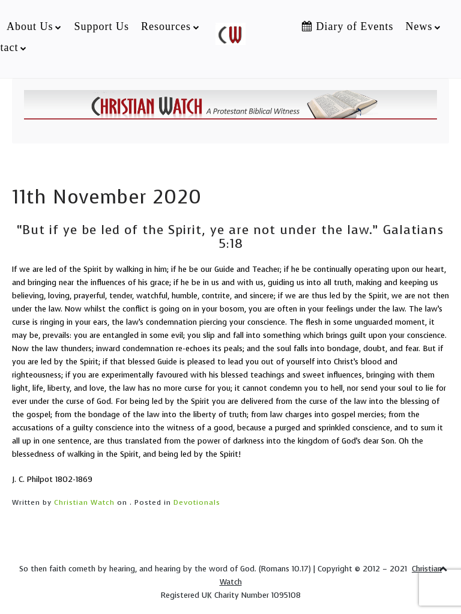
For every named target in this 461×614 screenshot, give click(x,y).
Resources (166, 26)
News (418, 26)
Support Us (101, 26)
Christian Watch (84, 502)
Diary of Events (347, 26)
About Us (30, 26)
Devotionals (196, 502)
